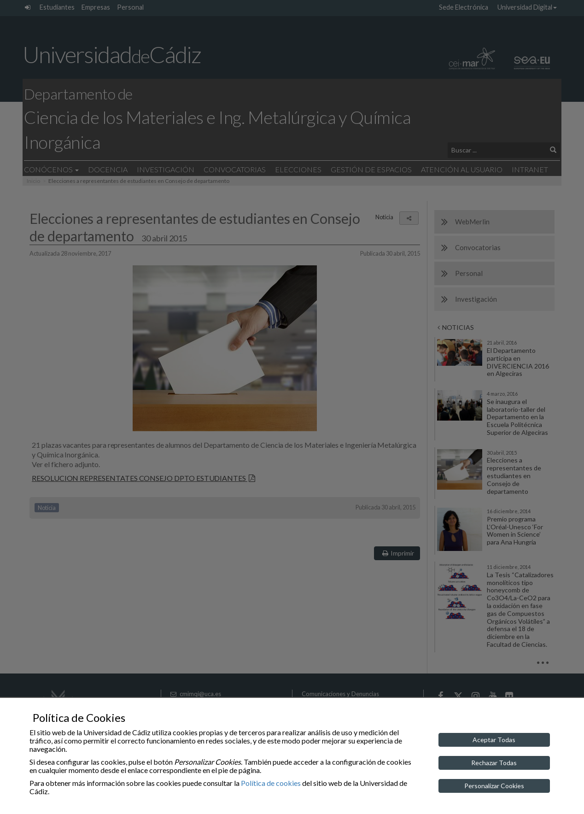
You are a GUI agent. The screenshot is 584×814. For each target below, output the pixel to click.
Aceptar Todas (494, 740)
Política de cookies (271, 783)
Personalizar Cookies (494, 786)
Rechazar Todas (494, 763)
